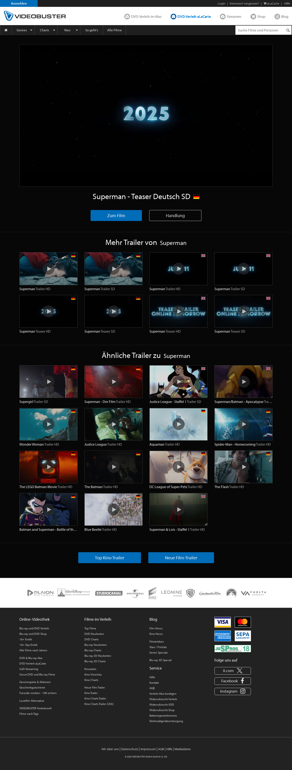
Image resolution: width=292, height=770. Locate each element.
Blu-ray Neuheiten (95, 644)
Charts (44, 30)
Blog (284, 16)
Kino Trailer (91, 693)
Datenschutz (129, 749)
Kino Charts (91, 680)
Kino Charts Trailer (95, 698)
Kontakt (154, 682)
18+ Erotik (25, 639)
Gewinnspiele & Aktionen (35, 682)
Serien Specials (158, 652)
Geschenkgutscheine (32, 687)
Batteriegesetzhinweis (163, 715)
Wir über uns (110, 749)
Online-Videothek (34, 619)
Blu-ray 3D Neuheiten (97, 655)
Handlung (175, 215)
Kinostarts (90, 669)
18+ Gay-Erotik (28, 644)
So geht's (91, 30)
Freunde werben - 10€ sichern (38, 693)
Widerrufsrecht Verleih (163, 699)
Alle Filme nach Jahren (33, 650)
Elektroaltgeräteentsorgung (166, 721)
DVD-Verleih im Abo (146, 16)
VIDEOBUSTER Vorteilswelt (35, 708)
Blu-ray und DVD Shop (33, 634)
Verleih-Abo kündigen (162, 693)
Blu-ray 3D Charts (95, 661)
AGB (152, 688)
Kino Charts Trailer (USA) (99, 704)
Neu (67, 30)
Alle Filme (114, 30)
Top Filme (90, 628)
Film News (155, 628)
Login (221, 3)
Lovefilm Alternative (31, 700)
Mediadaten (183, 749)
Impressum (148, 749)
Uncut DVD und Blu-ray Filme (37, 674)
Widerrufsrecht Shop (162, 710)
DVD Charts (91, 639)
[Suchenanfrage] (263, 30)
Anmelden (19, 3)
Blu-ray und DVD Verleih (34, 628)
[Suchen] (288, 30)
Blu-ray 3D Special (160, 660)
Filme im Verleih (97, 619)
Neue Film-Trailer (181, 557)
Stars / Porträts (158, 647)
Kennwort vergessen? (244, 3)
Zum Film (116, 215)
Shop (261, 16)
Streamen (234, 16)
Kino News (156, 634)
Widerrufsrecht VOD (161, 704)
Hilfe (152, 677)
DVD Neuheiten (94, 634)
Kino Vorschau (93, 674)
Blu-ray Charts (92, 650)
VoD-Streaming (28, 669)
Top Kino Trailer (109, 557)
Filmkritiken (156, 641)
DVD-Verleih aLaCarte (194, 16)
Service (155, 668)
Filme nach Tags (29, 713)
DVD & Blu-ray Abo (30, 658)
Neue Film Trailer (94, 687)
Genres (22, 30)
